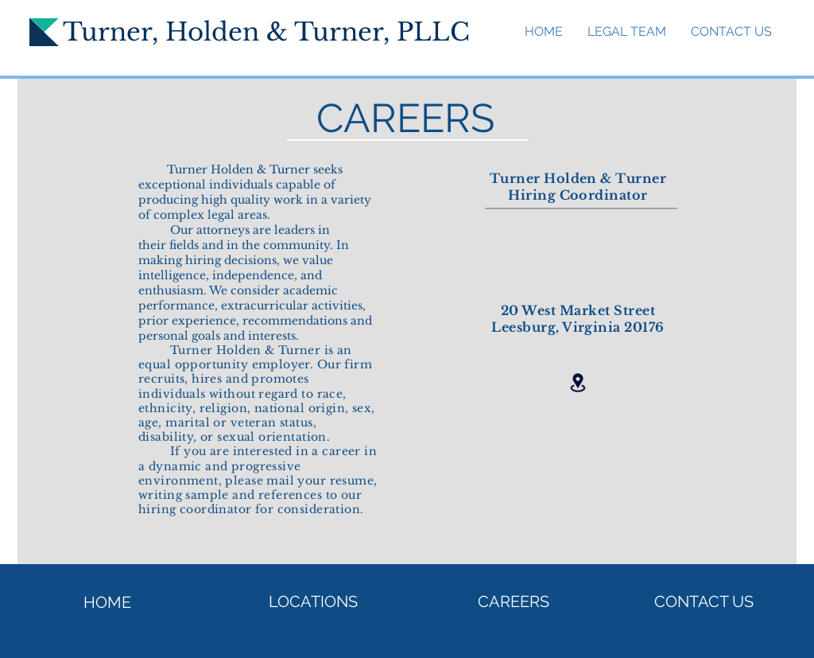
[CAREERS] (513, 601)
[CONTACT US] (703, 601)
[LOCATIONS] (313, 601)
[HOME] (107, 602)
